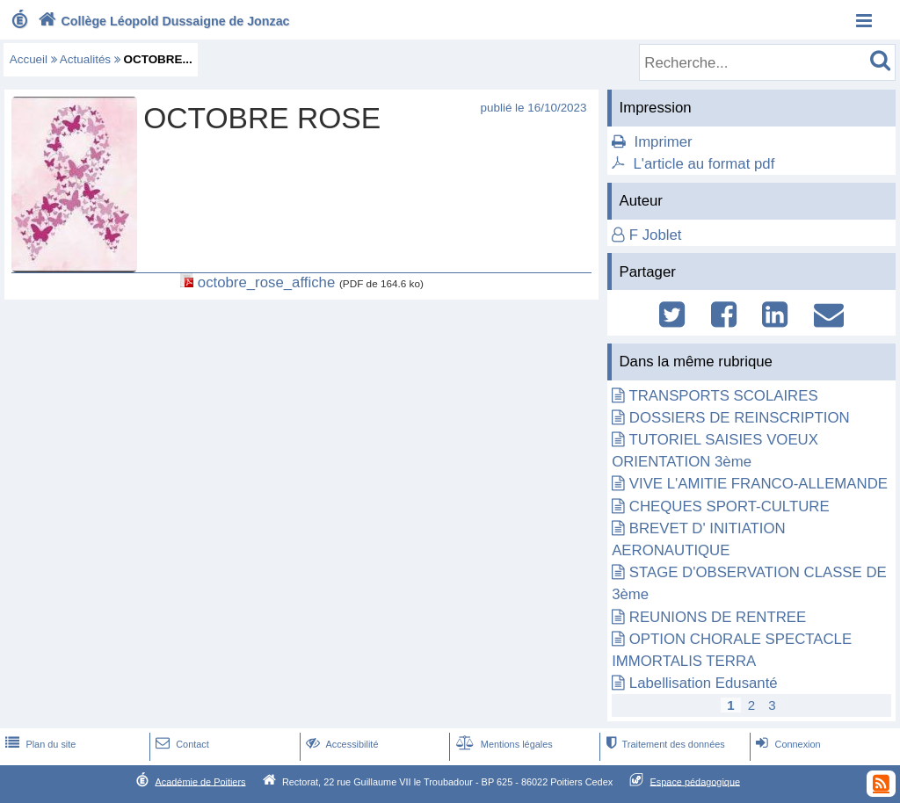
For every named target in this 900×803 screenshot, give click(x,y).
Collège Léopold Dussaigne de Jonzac (162, 21)
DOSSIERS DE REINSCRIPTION (739, 417)
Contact (180, 744)
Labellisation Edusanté (703, 683)
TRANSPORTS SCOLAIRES (723, 395)
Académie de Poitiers (200, 781)
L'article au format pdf (703, 164)
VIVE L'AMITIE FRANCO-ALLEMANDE (758, 483)
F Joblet (655, 235)
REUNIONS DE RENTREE (717, 617)
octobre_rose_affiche (266, 282)
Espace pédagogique (695, 781)
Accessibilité (340, 744)
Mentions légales (503, 744)
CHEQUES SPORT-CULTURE (729, 506)
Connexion (786, 744)
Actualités (85, 59)
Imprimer (663, 142)
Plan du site (39, 744)
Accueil (28, 59)
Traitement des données (663, 744)
